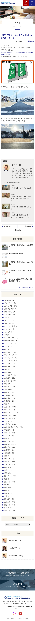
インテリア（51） (10, 303)
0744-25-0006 (13, 606)
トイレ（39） (9, 346)
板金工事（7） (9, 458)
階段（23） (8, 508)
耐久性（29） (9, 484)
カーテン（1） (9, 320)
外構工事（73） (10, 418)
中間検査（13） (10, 366)
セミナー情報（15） (11, 340)
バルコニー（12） (10, 352)
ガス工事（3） (9, 323)
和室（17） (8, 389)
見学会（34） (9, 496)
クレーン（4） (9, 329)
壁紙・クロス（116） (12, 412)
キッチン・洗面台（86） (13, 326)
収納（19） (8, 384)
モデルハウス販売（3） (12, 361)
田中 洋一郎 (16, 165)
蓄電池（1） (8, 490)
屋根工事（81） (10, 433)
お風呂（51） (9, 317)
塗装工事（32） (10, 410)
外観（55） (8, 421)
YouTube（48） (10, 300)
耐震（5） (8, 487)
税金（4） (8, 473)
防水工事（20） (10, 505)
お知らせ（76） (10, 314)
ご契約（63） (9, 335)
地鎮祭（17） (9, 404)
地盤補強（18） (10, 398)
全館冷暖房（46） (10, 375)
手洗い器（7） (9, 441)
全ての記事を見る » (26, 287)
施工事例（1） (9, 450)
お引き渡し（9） (10, 312)
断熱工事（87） (10, 447)
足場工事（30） (10, 502)
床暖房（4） (8, 438)
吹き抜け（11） (10, 386)
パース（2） (8, 349)
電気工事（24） (10, 510)
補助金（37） (9, 493)
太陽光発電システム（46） (14, 427)
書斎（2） (8, 456)
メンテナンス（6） (11, 358)
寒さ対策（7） (9, 430)
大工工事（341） (10, 424)
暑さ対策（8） (9, 453)
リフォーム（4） (10, 363)
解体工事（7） (9, 499)
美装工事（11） (10, 482)
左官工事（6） (9, 435)
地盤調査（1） (9, 401)
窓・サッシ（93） (10, 476)
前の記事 (27, 226)
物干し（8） (8, 470)
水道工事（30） (10, 464)
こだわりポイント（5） (12, 332)
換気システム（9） (11, 444)
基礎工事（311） (10, 407)
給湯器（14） (9, 479)
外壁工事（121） (10, 415)
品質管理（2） (9, 392)
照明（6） (8, 467)
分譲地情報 (30, 41)
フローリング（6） (11, 355)
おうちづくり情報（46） (13, 306)
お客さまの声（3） (11, 309)
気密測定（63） (10, 461)
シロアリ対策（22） (11, 337)
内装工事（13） (10, 378)
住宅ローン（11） (10, 369)
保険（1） (8, 372)
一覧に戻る (17, 230)
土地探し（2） (9, 395)
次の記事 (7, 226)
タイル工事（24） (10, 343)
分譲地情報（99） (10, 381)
